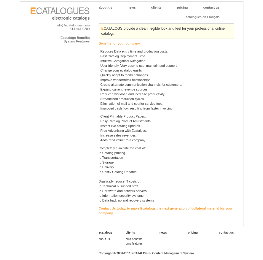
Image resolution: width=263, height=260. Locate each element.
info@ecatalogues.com (73, 25)
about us (104, 239)
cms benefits (134, 239)
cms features (134, 243)
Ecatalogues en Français (201, 17)
